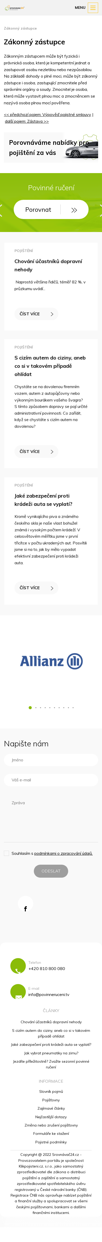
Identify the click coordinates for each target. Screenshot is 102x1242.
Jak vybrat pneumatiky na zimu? (51, 1053)
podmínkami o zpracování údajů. (63, 853)
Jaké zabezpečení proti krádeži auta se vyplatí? (51, 1044)
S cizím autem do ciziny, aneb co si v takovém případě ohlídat (50, 367)
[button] (30, 708)
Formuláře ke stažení (51, 1133)
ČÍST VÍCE (36, 313)
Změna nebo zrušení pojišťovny (51, 1125)
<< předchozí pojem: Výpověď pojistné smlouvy (47, 114)
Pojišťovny (51, 1100)
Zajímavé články (51, 1108)
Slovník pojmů (51, 1091)
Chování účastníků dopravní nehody (51, 1022)
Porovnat (51, 209)
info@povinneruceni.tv (48, 994)
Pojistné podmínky (51, 1142)
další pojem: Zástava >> (27, 121)
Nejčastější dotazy (51, 1117)
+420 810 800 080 (46, 968)
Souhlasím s (52, 853)
